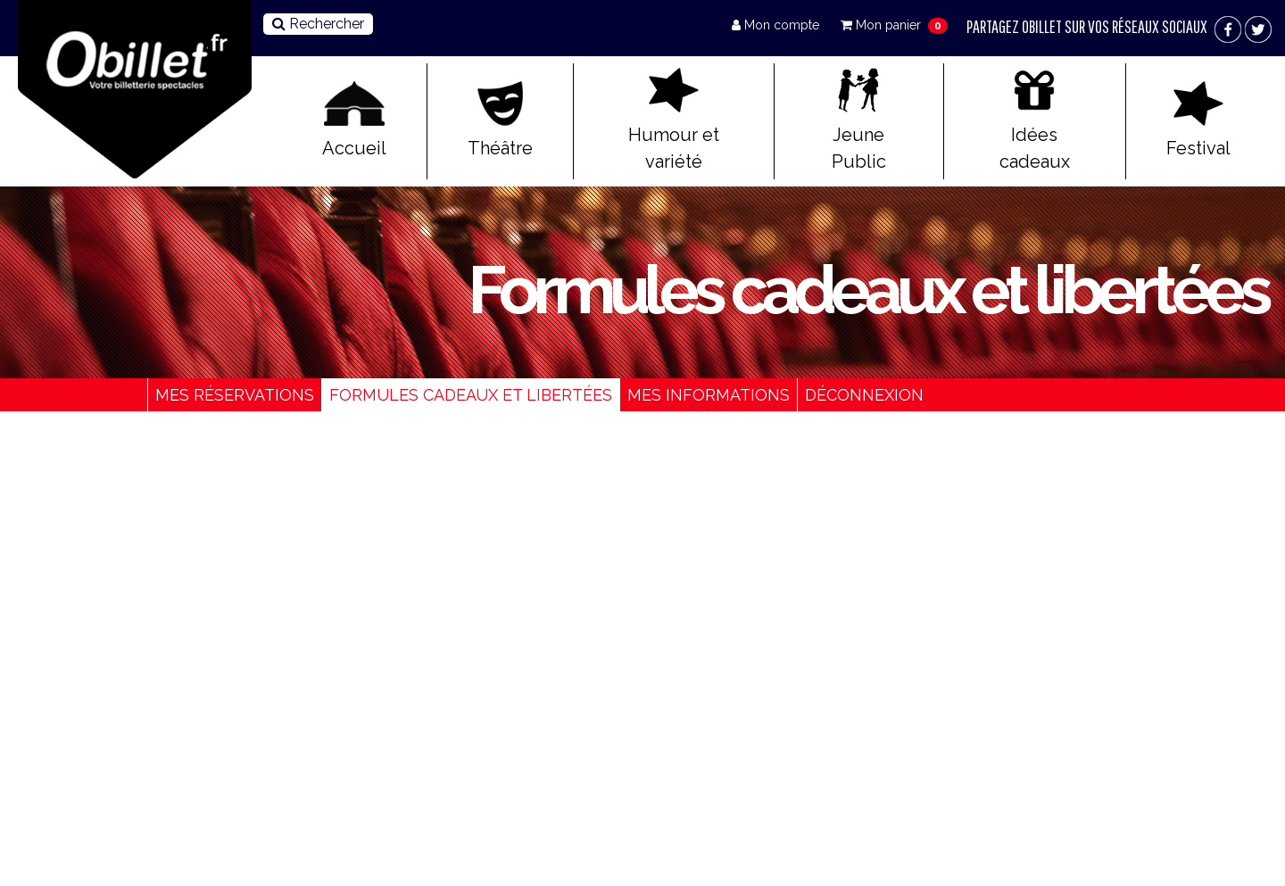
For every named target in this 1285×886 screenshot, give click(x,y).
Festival (1198, 120)
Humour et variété (674, 120)
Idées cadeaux (1034, 120)
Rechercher (318, 23)
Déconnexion (864, 394)
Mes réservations (234, 394)
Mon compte (777, 25)
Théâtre (500, 120)
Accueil (354, 120)
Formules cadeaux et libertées (470, 394)
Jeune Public (859, 120)
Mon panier (882, 25)
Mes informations (708, 394)
